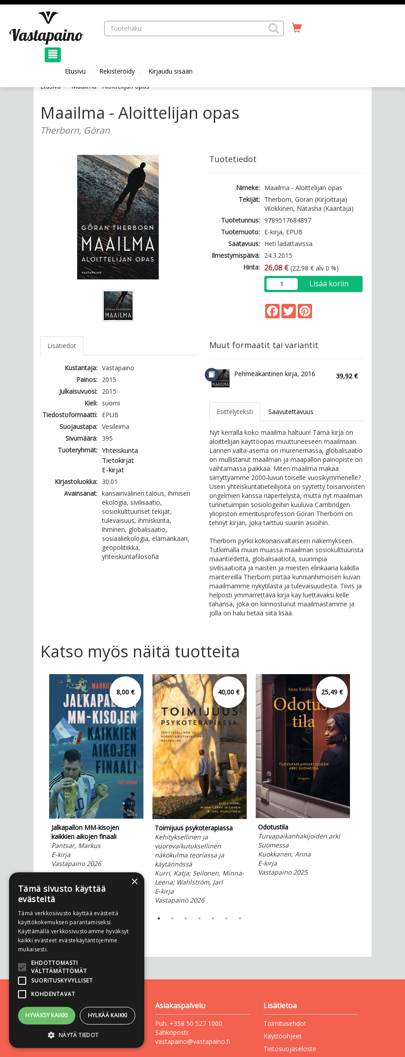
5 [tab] (212, 918)
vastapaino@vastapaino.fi (192, 1041)
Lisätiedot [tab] (61, 345)
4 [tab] (199, 918)
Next (360, 790)
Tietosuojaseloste (289, 1048)
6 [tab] (226, 918)
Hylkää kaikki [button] (108, 1015)
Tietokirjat (118, 460)
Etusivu (75, 71)
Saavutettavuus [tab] (290, 411)
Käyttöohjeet (282, 1036)
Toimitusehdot (284, 1023)
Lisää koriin (329, 284)
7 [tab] (239, 918)
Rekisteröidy (117, 71)
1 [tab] (158, 918)
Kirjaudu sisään (170, 71)
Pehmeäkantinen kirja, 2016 (274, 373)
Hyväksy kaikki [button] (46, 1015)
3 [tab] (185, 918)
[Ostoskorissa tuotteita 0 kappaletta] (296, 28)
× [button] (134, 882)
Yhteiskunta (120, 450)
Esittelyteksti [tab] (234, 411)
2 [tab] (172, 918)
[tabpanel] (96, 772)
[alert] (76, 960)
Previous (37, 790)
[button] (273, 28)
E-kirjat (113, 469)
